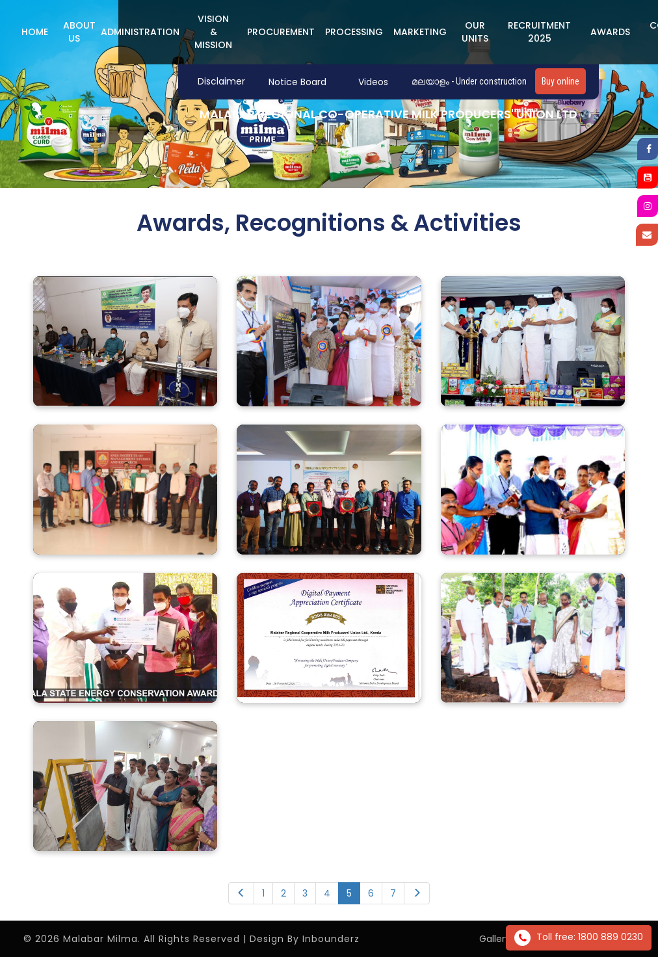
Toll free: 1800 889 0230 (578, 938)
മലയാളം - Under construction (469, 81)
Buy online (560, 81)
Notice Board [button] (297, 81)
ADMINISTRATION (140, 31)
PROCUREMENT (281, 31)
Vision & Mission (213, 31)
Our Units (475, 32)
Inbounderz (331, 938)
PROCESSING (354, 31)
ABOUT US (79, 32)
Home (34, 31)
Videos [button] (373, 81)
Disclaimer (221, 81)
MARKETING (420, 31)
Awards (610, 31)
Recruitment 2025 (539, 32)
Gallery (494, 938)
